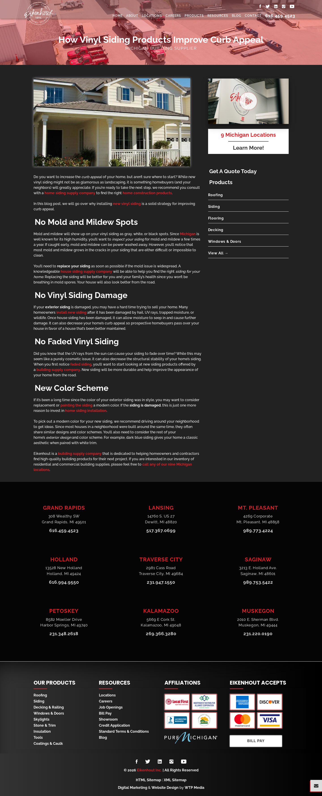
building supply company (58, 370)
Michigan (188, 234)
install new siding (71, 312)
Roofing (215, 195)
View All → (218, 253)
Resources (217, 15)
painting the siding (76, 405)
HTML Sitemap (148, 780)
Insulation (42, 731)
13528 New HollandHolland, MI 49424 (63, 571)
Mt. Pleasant (258, 507)
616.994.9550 (64, 582)
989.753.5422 (258, 582)
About (132, 15)
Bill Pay (105, 713)
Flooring (216, 218)
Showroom (108, 719)
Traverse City (161, 559)
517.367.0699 (161, 530)
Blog (236, 15)
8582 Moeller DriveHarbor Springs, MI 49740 (64, 622)
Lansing (161, 507)
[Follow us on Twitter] (147, 762)
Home (118, 15)
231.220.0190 (258, 634)
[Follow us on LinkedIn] (160, 762)
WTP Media (194, 787)
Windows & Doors (224, 241)
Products (194, 15)
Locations (152, 15)
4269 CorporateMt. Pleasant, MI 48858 (258, 519)
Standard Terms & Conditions (124, 731)
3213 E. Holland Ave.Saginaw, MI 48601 (258, 571)
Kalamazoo (161, 611)
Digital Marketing (132, 787)
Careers (173, 15)
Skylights (41, 719)
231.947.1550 (161, 582)
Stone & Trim (45, 725)
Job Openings (111, 707)
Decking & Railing (49, 707)
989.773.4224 (258, 530)
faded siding (81, 364)
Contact (253, 15)
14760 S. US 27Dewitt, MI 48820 (161, 519)
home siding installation (86, 411)
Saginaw (258, 559)
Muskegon (258, 611)
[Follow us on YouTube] (183, 762)
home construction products (147, 193)
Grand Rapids (64, 507)
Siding (214, 206)
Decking (216, 230)
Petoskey (64, 611)
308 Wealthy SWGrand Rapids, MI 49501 (64, 519)
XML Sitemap (175, 780)
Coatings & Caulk (48, 743)
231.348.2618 (63, 634)
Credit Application (114, 725)
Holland (64, 559)
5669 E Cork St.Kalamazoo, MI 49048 (161, 622)
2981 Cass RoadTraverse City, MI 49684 (161, 571)
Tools (38, 737)
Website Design (165, 787)
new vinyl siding (127, 204)
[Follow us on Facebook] (137, 762)
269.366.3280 (161, 634)
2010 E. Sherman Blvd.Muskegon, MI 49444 (258, 622)
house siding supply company (86, 271)
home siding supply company (70, 193)
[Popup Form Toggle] (316, 786)
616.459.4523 (280, 15)
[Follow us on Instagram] (171, 762)
